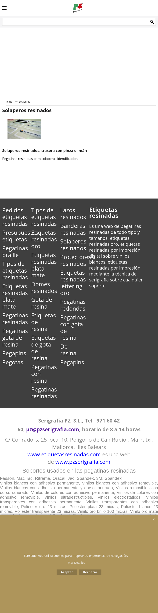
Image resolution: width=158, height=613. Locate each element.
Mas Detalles (76, 563)
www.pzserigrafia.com (82, 461)
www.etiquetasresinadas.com (64, 454)
